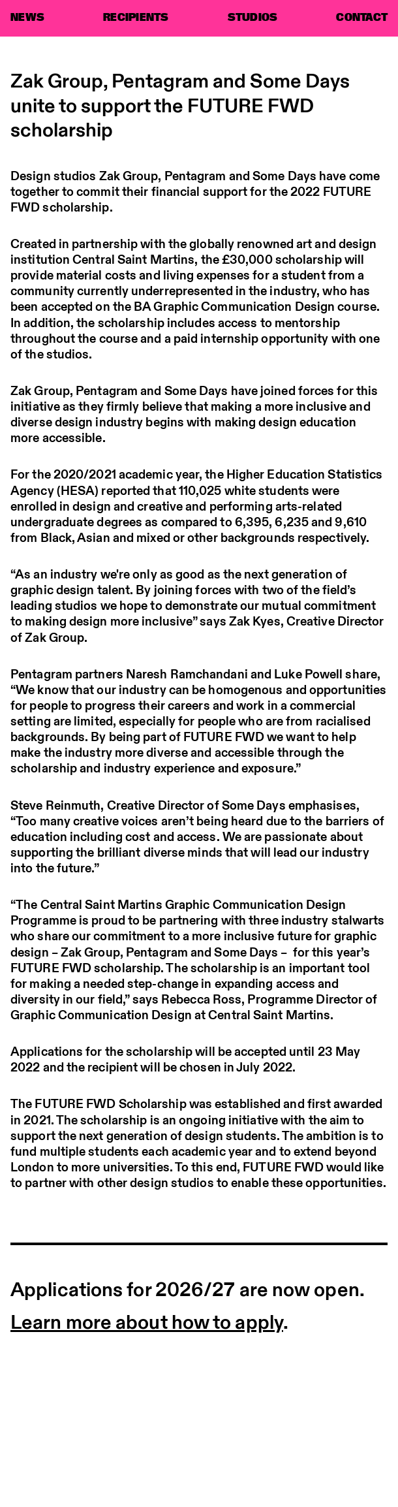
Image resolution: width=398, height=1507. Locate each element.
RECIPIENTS (136, 18)
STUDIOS (253, 18)
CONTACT (362, 18)
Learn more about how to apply (146, 1321)
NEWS (27, 18)
